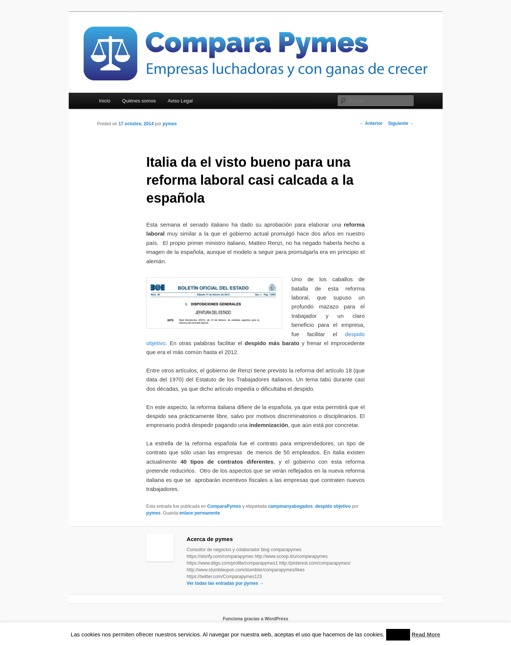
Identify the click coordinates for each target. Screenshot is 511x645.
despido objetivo (333, 506)
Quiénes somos (139, 101)
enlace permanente (199, 513)
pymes (170, 123)
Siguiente (401, 123)
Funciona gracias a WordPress (255, 618)
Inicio (104, 101)
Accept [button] (398, 635)
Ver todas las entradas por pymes (225, 583)
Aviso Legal (180, 101)
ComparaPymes (224, 506)
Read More (426, 634)
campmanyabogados (290, 506)
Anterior (371, 123)
